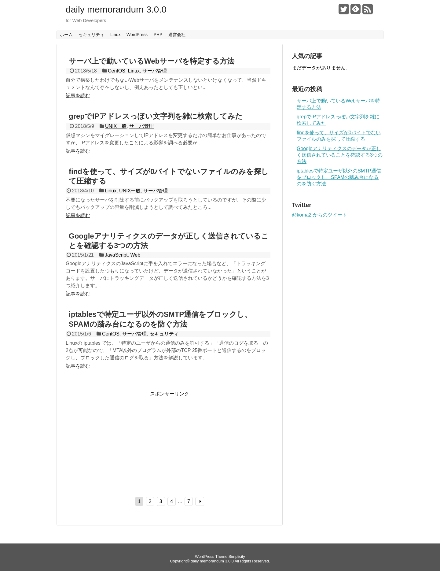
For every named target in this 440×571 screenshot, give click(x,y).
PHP (158, 34)
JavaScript (116, 255)
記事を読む (78, 95)
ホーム (66, 34)
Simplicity (237, 556)
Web (135, 255)
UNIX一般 (116, 126)
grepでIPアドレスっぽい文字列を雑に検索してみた (156, 116)
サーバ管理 (154, 70)
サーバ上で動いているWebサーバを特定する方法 (151, 61)
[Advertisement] (117, 440)
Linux (115, 34)
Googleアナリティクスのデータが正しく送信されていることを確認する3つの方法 (340, 155)
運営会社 (176, 34)
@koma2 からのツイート (319, 214)
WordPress (137, 34)
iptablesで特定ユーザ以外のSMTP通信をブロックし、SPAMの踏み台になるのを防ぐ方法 (339, 177)
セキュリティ (91, 34)
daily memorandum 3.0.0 (116, 9)
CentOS (116, 70)
